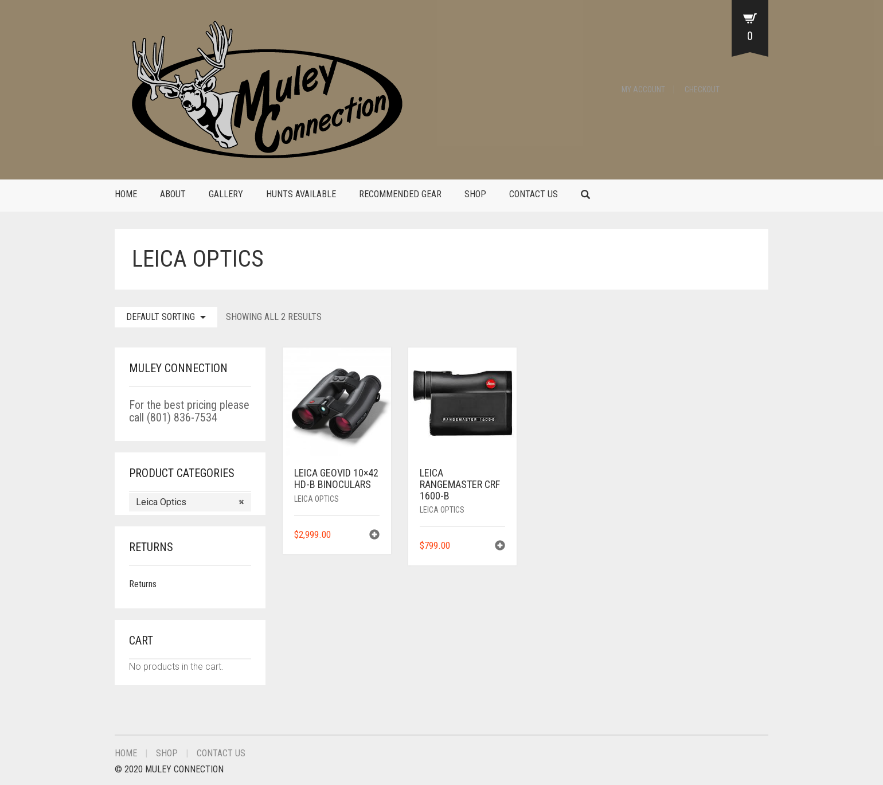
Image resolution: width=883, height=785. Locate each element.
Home (126, 194)
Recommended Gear (400, 194)
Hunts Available (301, 194)
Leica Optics (316, 498)
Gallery (226, 194)
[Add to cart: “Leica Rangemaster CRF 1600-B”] (500, 547)
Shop (475, 194)
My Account (643, 89)
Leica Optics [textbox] (190, 502)
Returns (143, 584)
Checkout (702, 89)
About (173, 194)
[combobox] (190, 502)
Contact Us (533, 194)
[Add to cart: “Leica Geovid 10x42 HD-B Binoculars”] (374, 536)
